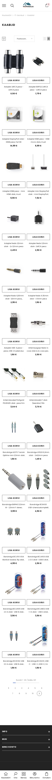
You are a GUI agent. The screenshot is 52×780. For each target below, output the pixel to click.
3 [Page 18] (21, 688)
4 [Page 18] (28, 688)
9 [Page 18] (26, 693)
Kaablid (30, 15)
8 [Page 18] (19, 693)
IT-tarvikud (19, 15)
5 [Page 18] (35, 688)
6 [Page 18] (41, 688)
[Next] (39, 693)
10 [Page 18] (33, 693)
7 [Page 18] (12, 693)
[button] (45, 38)
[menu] (4, 5)
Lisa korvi (14, 80)
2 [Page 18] (15, 688)
